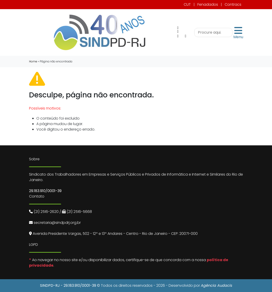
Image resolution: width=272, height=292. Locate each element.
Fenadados (207, 4)
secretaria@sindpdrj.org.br (57, 222)
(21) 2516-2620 (46, 211)
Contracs (233, 4)
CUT (187, 4)
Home (33, 61)
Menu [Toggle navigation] (238, 32)
